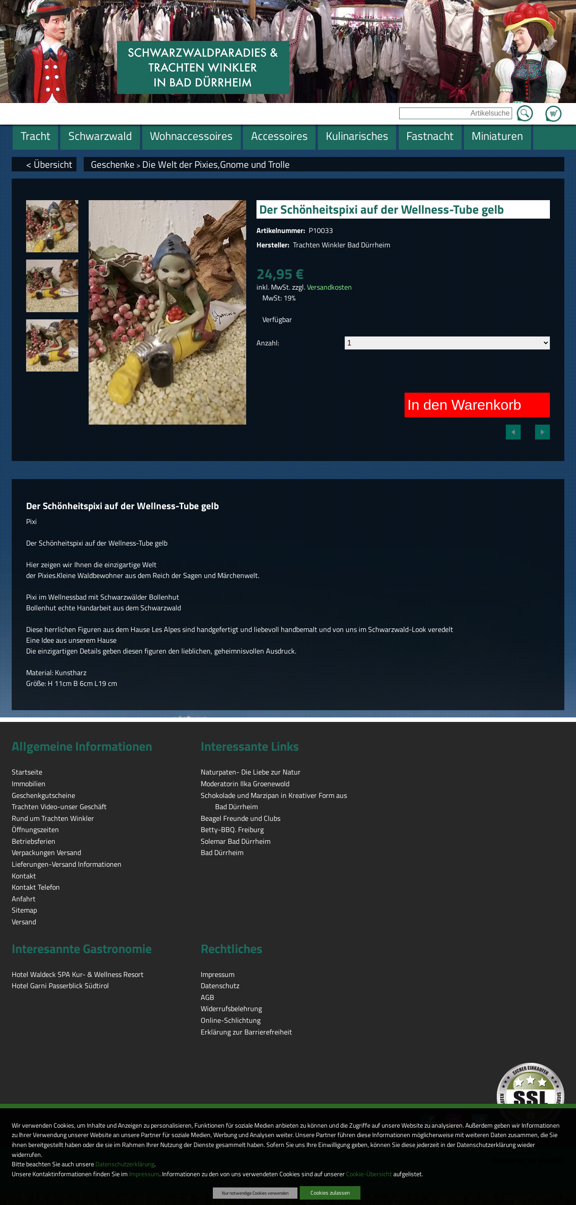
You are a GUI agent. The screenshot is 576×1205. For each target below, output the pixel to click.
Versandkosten (329, 287)
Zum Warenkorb (553, 108)
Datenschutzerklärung (124, 1164)
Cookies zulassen (330, 1192)
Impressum (144, 1174)
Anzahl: (267, 342)
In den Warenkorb (464, 405)
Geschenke (113, 164)
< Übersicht (49, 164)
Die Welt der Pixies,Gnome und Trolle (216, 164)
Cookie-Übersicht (369, 1174)
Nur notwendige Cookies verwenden (255, 1192)
